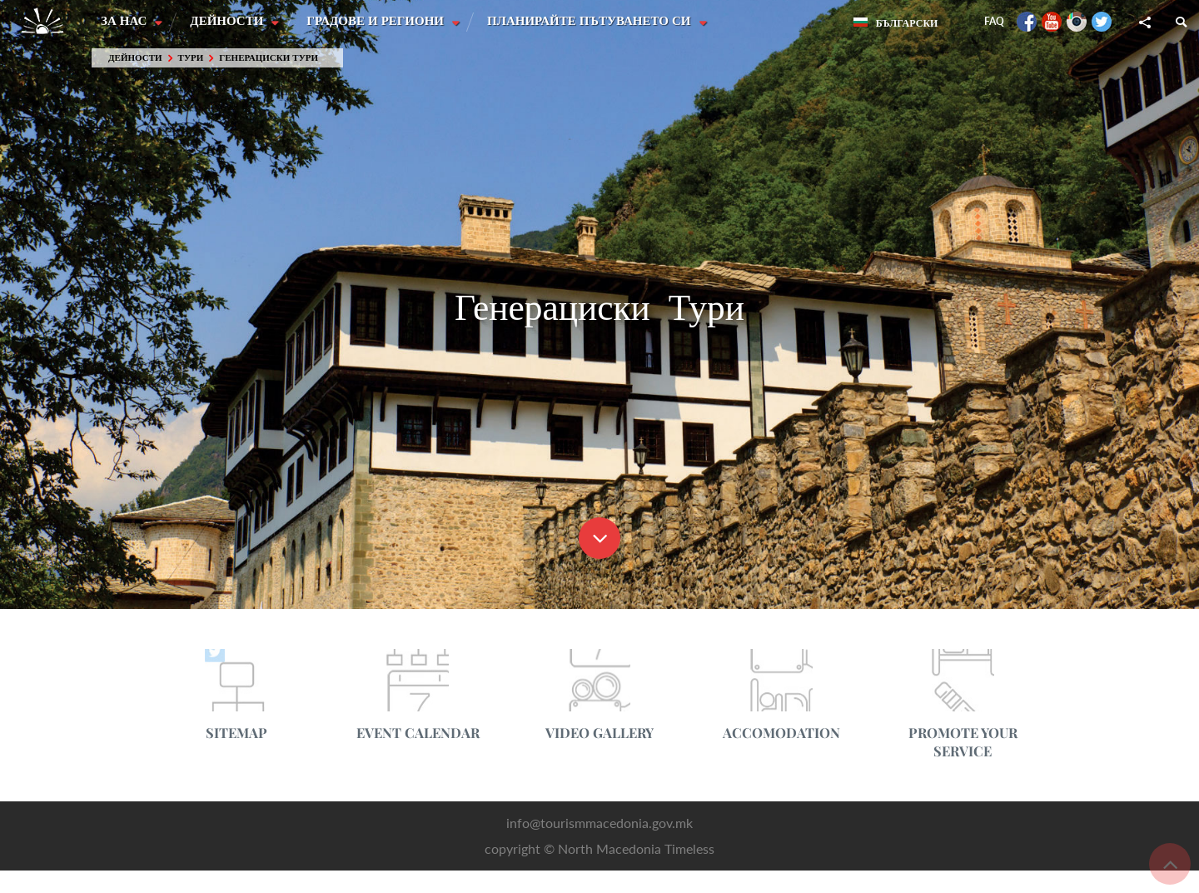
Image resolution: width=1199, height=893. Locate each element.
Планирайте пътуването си (592, 20)
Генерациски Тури (268, 57)
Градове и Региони (378, 20)
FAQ (994, 21)
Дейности (229, 20)
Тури (191, 57)
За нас (125, 20)
